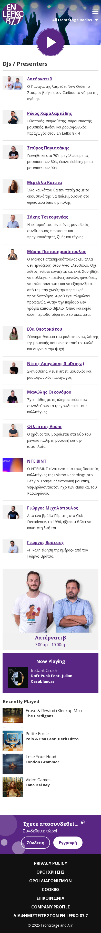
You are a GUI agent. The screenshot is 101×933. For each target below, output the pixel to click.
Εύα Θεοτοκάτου (44, 329)
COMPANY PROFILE (50, 907)
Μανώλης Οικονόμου (49, 392)
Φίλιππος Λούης (44, 426)
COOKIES (50, 889)
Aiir (70, 925)
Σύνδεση (35, 842)
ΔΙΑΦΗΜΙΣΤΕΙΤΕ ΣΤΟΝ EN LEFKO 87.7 (50, 915)
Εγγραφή (68, 842)
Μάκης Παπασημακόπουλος (56, 251)
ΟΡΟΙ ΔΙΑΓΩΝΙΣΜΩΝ (50, 881)
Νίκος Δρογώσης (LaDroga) (55, 363)
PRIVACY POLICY (50, 863)
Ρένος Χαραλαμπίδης (49, 113)
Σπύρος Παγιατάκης (48, 148)
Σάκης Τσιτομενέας (47, 217)
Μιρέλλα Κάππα (44, 182)
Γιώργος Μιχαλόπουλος (52, 508)
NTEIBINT (37, 461)
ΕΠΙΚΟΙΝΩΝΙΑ (50, 898)
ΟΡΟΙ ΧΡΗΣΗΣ (50, 872)
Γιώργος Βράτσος (45, 542)
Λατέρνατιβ (39, 79)
